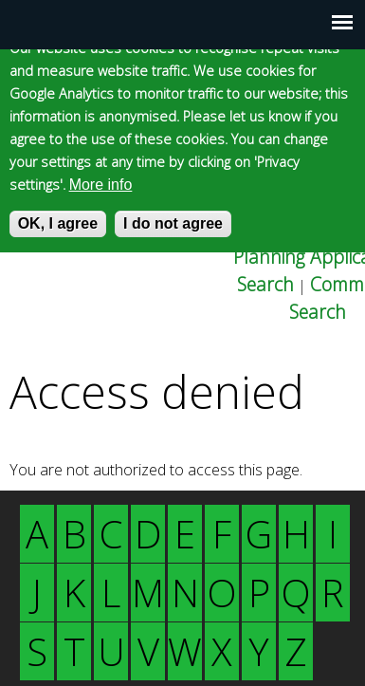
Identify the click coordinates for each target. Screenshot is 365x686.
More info (101, 184)
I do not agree (173, 223)
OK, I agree (58, 223)
